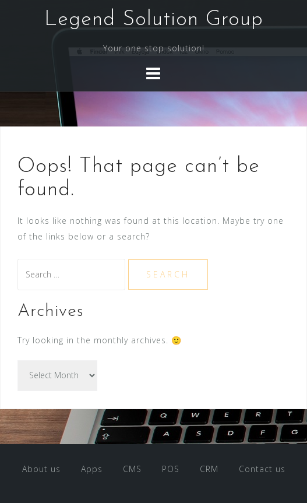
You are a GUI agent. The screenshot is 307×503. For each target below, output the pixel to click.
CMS (132, 468)
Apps (92, 468)
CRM (209, 468)
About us (41, 468)
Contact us (262, 468)
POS (170, 468)
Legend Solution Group (153, 19)
